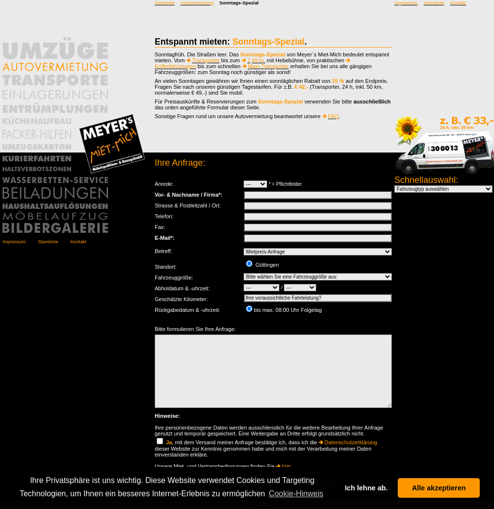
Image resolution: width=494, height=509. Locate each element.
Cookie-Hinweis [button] (296, 493)
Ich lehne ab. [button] (366, 488)
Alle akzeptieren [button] (439, 488)
